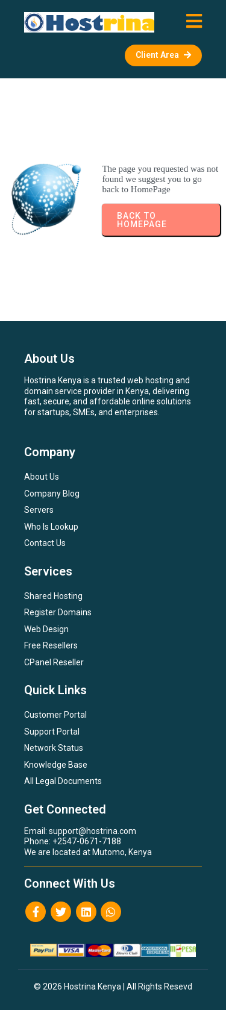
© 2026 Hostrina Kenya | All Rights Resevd (113, 986)
